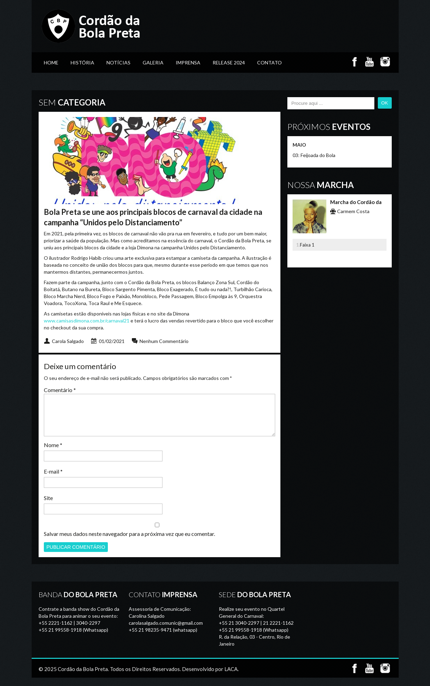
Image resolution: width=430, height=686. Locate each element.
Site (48, 506)
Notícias (118, 62)
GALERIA (153, 62)
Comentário (60, 390)
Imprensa (188, 62)
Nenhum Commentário (164, 341)
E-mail (53, 479)
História (82, 62)
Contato (269, 62)
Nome (53, 453)
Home (51, 62)
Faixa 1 (307, 245)
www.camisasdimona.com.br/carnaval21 (86, 320)
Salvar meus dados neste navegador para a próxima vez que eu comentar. (129, 542)
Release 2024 (229, 62)
